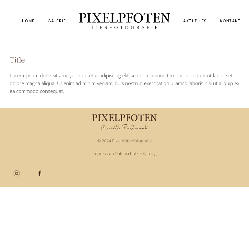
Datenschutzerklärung (136, 153)
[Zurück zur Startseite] (124, 21)
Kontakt (230, 21)
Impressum (103, 153)
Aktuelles (195, 21)
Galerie (57, 21)
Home (28, 21)
